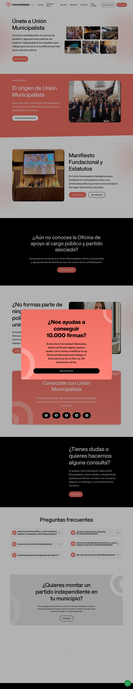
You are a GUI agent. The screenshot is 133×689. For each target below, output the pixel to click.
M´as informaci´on (66, 371)
